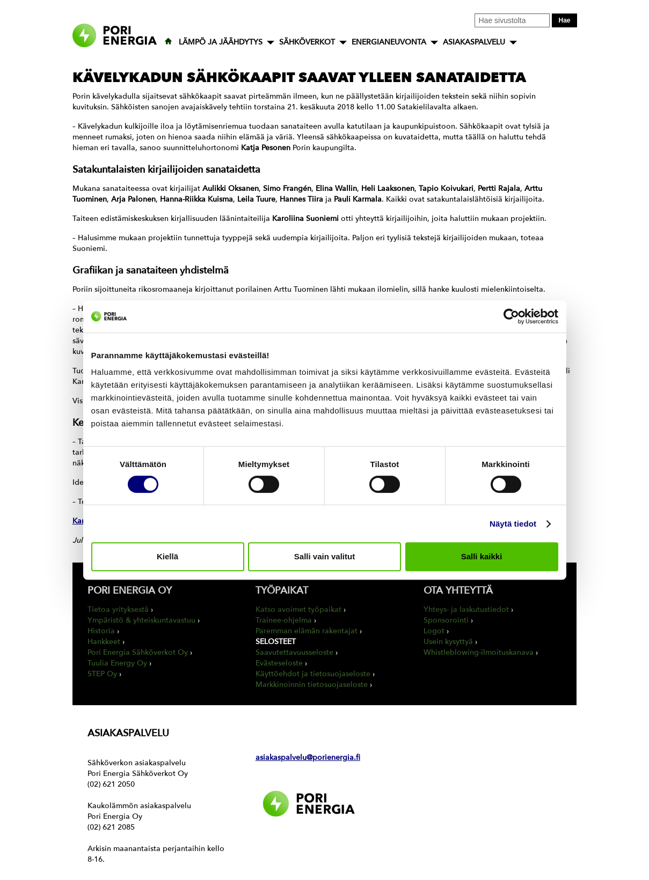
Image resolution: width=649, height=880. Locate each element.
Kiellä (167, 556)
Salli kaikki (481, 556)
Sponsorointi (446, 620)
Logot (434, 631)
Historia (101, 631)
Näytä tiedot (513, 523)
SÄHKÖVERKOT (307, 42)
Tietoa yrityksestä (118, 609)
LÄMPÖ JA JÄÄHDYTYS (220, 42)
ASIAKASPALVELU (474, 42)
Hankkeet (103, 642)
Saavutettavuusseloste (294, 652)
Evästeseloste (279, 663)
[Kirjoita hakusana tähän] (512, 20)
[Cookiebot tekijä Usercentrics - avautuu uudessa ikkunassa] (511, 316)
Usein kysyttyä (448, 642)
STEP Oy (102, 674)
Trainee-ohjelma (284, 620)
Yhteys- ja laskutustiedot (466, 609)
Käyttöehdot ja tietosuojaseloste (313, 674)
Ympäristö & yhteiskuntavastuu (141, 620)
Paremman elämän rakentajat (307, 631)
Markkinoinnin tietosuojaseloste (312, 684)
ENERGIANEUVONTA (389, 42)
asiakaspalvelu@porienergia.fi (308, 757)
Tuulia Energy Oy (117, 663)
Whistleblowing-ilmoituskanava (479, 652)
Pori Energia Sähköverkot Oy (137, 652)
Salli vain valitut (324, 556)
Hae (564, 20)
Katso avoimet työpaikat (298, 609)
